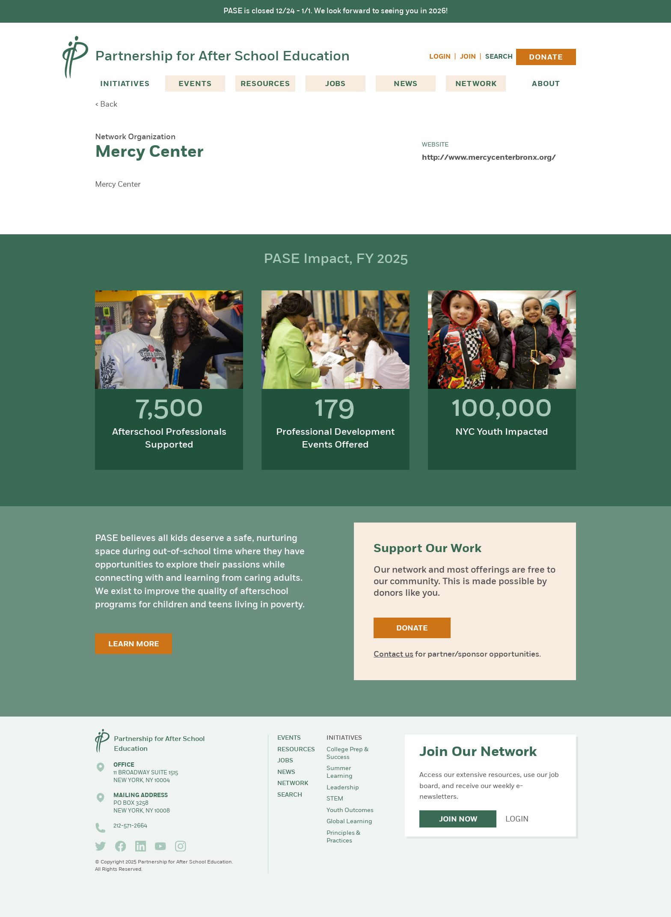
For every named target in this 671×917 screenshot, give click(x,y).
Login (440, 57)
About (546, 84)
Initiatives (124, 84)
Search (499, 57)
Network (476, 84)
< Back (106, 104)
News (406, 84)
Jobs (335, 84)
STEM (335, 799)
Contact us (393, 655)
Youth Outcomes (350, 810)
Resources (265, 84)
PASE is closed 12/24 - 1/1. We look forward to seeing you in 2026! (335, 11)
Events (194, 84)
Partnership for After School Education (222, 57)
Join (468, 57)
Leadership (343, 788)
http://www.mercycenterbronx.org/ (489, 158)
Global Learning (349, 821)
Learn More (133, 644)
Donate (546, 57)
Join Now (458, 819)
